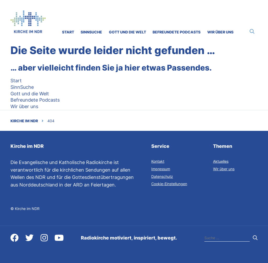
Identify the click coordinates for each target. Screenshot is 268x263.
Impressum (160, 169)
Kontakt (157, 161)
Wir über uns (223, 169)
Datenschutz (162, 176)
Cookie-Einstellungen (169, 184)
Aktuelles (220, 161)
